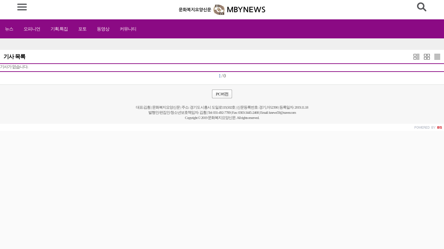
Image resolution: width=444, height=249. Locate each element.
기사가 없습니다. (14, 66)
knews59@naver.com (282, 112)
